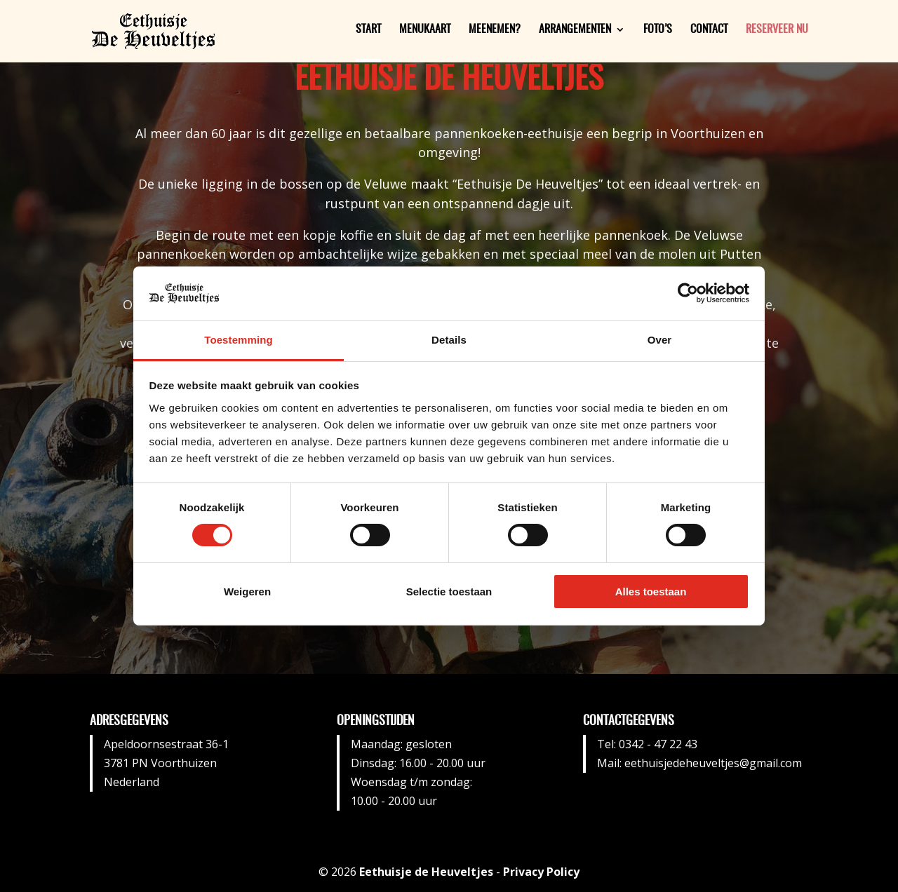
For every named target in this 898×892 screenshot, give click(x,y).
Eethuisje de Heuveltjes (426, 871)
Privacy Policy (541, 871)
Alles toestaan (651, 591)
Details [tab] (449, 340)
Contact (709, 30)
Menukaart (424, 30)
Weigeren (247, 591)
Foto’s (657, 30)
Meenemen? (495, 30)
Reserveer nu (777, 30)
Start (368, 30)
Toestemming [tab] (238, 340)
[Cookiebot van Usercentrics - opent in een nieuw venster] (687, 293)
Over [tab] (660, 340)
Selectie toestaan (449, 591)
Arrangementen (575, 30)
